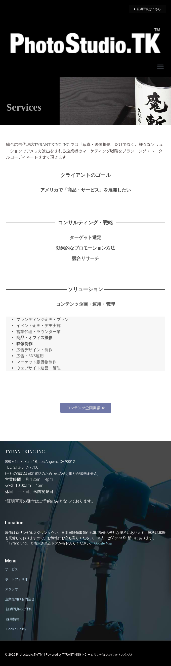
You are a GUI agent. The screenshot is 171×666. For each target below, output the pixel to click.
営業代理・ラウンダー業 (38, 331)
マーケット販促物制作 (36, 362)
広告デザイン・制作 (34, 350)
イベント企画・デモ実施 (38, 325)
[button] (160, 66)
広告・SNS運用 (30, 356)
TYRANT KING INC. (52, 144)
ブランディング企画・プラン (42, 319)
